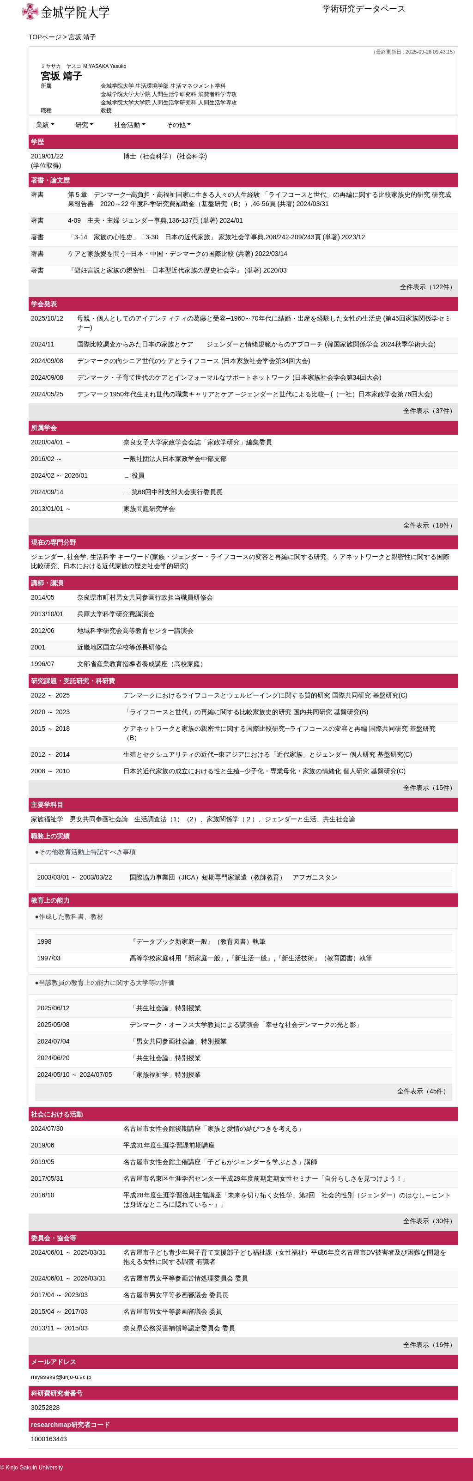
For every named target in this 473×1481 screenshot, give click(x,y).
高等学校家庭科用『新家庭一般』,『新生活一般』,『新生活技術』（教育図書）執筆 (251, 958)
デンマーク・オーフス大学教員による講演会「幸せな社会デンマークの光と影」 (246, 1024)
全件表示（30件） (429, 1221)
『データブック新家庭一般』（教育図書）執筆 (198, 941)
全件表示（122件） (428, 287)
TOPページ (45, 37)
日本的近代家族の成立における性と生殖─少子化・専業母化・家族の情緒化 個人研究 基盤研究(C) (264, 771)
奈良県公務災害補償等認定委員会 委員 (179, 1328)
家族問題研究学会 (149, 508)
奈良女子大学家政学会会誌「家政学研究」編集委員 (197, 442)
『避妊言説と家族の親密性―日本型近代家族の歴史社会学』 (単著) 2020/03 (177, 270)
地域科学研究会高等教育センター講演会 (135, 630)
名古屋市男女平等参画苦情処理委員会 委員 (185, 1278)
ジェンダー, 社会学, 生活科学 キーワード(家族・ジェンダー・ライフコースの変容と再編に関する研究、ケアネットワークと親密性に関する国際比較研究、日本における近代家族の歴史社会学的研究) (240, 561)
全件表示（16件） (429, 1344)
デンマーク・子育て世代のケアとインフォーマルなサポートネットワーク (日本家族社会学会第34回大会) (229, 377)
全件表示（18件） (429, 525)
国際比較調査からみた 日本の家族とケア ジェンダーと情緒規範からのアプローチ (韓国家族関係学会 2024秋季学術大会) (256, 344)
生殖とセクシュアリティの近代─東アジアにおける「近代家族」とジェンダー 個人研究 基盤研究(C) (267, 754)
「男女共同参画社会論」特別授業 (178, 1041)
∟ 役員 (134, 475)
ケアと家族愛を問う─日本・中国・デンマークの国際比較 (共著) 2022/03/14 (177, 253)
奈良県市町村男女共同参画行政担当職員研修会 (145, 597)
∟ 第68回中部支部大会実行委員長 (173, 492)
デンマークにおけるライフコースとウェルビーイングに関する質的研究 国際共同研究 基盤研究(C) (265, 695)
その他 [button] (176, 124)
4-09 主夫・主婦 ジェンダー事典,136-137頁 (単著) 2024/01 (155, 220)
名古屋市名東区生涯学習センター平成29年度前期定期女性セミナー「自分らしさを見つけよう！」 (266, 1178)
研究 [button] (81, 124)
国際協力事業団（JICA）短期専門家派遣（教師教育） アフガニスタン (234, 877)
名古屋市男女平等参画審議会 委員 (172, 1311)
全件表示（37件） (429, 410)
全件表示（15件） (429, 787)
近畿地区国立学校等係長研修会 (122, 647)
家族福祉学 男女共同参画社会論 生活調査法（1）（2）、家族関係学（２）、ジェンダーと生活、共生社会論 (193, 819)
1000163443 (49, 1439)
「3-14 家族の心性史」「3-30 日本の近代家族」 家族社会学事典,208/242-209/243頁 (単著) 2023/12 (216, 237)
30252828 (45, 1407)
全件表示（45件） (423, 1091)
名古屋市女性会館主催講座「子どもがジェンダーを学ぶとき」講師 (220, 1161)
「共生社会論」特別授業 (165, 1008)
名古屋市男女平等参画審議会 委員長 (176, 1295)
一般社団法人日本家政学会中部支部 (175, 458)
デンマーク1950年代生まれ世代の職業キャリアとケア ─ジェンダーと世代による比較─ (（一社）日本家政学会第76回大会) (255, 394)
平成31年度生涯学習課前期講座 (169, 1145)
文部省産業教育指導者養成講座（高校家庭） (141, 664)
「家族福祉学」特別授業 (165, 1074)
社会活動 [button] (127, 124)
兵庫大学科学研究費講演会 (116, 614)
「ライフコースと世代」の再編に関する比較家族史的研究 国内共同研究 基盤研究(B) (245, 712)
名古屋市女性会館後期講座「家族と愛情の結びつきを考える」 (213, 1128)
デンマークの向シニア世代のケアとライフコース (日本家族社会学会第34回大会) (193, 360)
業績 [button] (42, 124)
